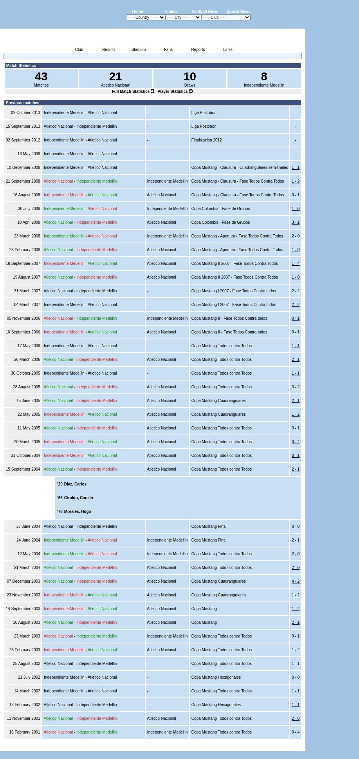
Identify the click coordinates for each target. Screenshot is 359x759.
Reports (198, 49)
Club (79, 49)
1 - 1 (295, 167)
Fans (168, 49)
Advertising (211, 746)
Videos (171, 11)
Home (137, 11)
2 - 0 (295, 236)
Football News (205, 11)
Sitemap (273, 746)
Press (232, 746)
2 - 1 (295, 359)
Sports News (239, 11)
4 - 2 (295, 581)
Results (108, 49)
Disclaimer (251, 746)
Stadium (139, 49)
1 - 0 (295, 209)
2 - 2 (295, 291)
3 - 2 (295, 387)
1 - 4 (295, 263)
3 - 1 (295, 222)
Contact (292, 746)
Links (227, 49)
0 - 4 (295, 442)
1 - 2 (295, 181)
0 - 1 (295, 195)
